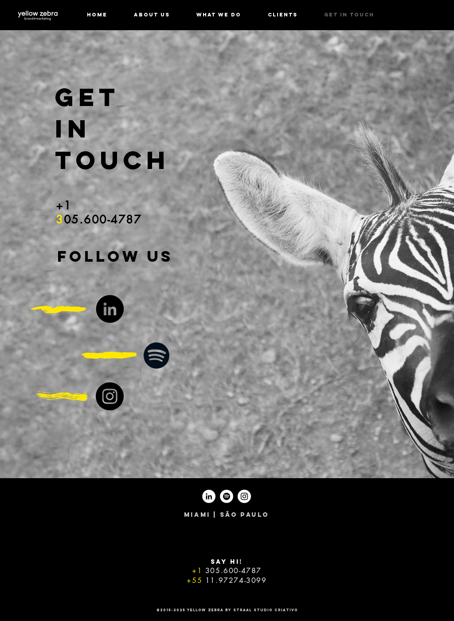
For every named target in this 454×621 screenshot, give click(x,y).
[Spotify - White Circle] (226, 496)
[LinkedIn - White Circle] (208, 496)
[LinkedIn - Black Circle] (110, 309)
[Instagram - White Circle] (244, 496)
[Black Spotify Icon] (156, 355)
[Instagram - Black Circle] (110, 396)
